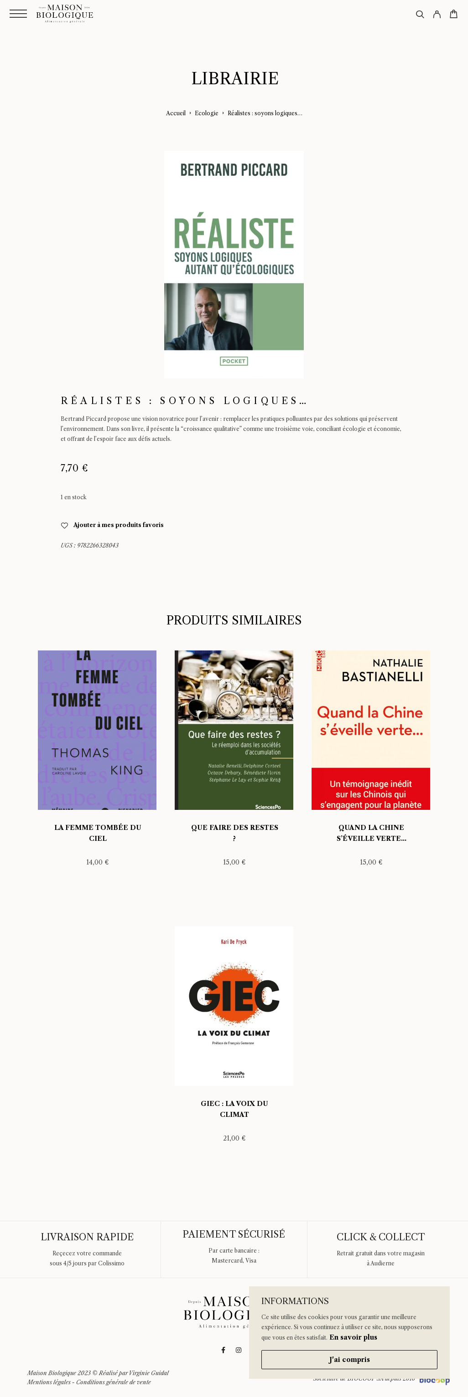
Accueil (176, 113)
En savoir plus (353, 1337)
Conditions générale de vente (113, 1382)
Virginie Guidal (149, 1373)
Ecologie (206, 113)
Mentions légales (49, 1382)
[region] (349, 1332)
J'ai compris (349, 1360)
